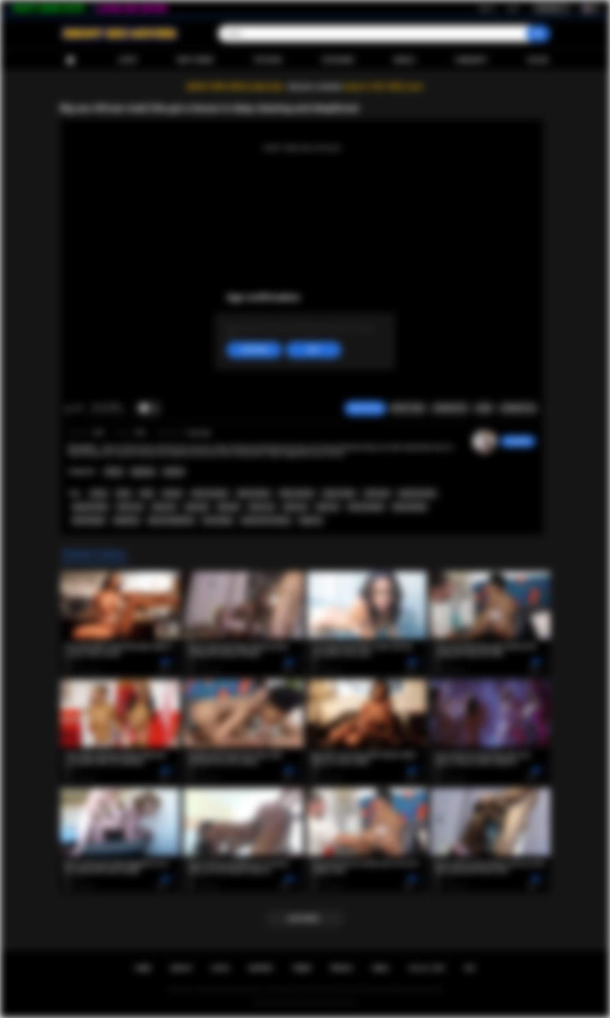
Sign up (487, 8)
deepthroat (126, 520)
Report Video (408, 408)
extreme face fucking (265, 520)
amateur (172, 493)
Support (260, 968)
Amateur (173, 471)
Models (404, 60)
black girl (228, 507)
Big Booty (143, 471)
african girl (377, 493)
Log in (512, 8)
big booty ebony (417, 493)
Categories (337, 60)
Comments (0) (518, 408)
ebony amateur (296, 493)
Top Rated (267, 60)
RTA (470, 968)
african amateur (210, 493)
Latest (128, 60)
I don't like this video (79, 408)
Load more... (305, 918)
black (147, 493)
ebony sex (295, 507)
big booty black (90, 507)
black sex (327, 507)
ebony (123, 493)
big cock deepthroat (171, 520)
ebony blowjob (409, 507)
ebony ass (164, 507)
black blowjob (88, 520)
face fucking (217, 520)
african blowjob (366, 507)
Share (483, 408)
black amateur (254, 493)
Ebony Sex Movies (297, 1002)
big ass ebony (339, 493)
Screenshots (450, 408)
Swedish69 (517, 441)
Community (471, 60)
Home (70, 60)
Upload (537, 60)
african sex (261, 507)
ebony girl (197, 507)
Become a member (315, 86)
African (114, 471)
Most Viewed (195, 60)
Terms (302, 968)
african (99, 493)
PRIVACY (341, 968)
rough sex (310, 520)
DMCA (381, 968)
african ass (130, 507)
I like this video (68, 408)
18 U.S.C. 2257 (426, 968)
